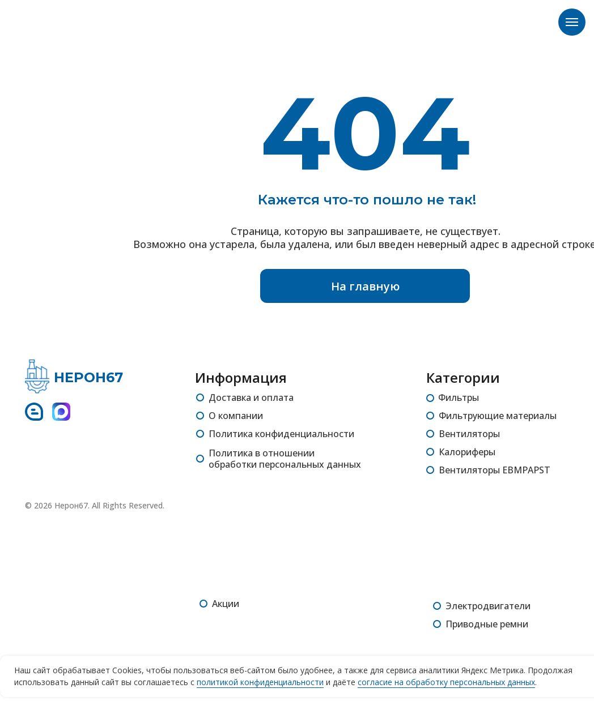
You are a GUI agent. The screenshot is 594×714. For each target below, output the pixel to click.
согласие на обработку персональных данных (446, 682)
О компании (236, 415)
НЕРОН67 (88, 377)
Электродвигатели (488, 606)
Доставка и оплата (251, 397)
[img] (37, 377)
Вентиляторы (469, 433)
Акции (225, 603)
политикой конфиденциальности (260, 682)
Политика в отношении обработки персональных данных (285, 459)
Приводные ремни (487, 624)
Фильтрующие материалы (498, 415)
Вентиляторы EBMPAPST (494, 470)
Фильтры (458, 397)
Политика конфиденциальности (281, 433)
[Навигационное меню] (572, 22)
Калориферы (467, 452)
